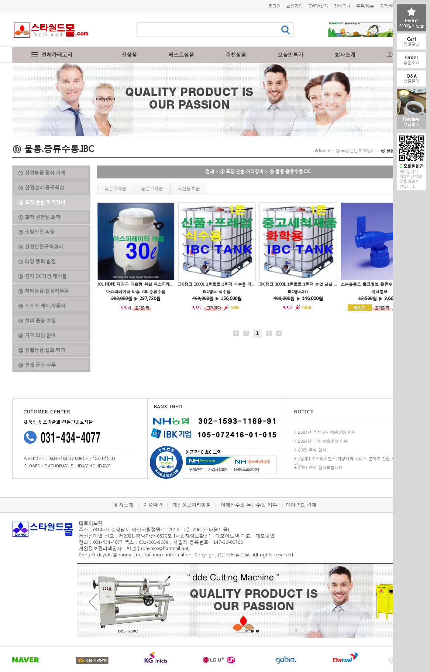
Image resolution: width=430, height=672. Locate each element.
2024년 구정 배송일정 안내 (323, 441)
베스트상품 (181, 54)
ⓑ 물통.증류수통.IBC (290, 171)
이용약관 (152, 505)
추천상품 (236, 54)
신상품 (129, 54)
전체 (209, 171)
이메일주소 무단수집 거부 (249, 505)
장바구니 (342, 6)
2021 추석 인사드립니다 (320, 467)
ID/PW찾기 (318, 6)
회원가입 (294, 6)
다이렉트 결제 (301, 505)
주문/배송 (365, 6)
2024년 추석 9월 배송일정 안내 (327, 432)
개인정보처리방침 (191, 505)
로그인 (274, 6)
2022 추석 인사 (312, 450)
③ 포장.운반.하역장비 (242, 171)
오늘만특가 (290, 54)
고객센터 (388, 6)
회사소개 (345, 54)
